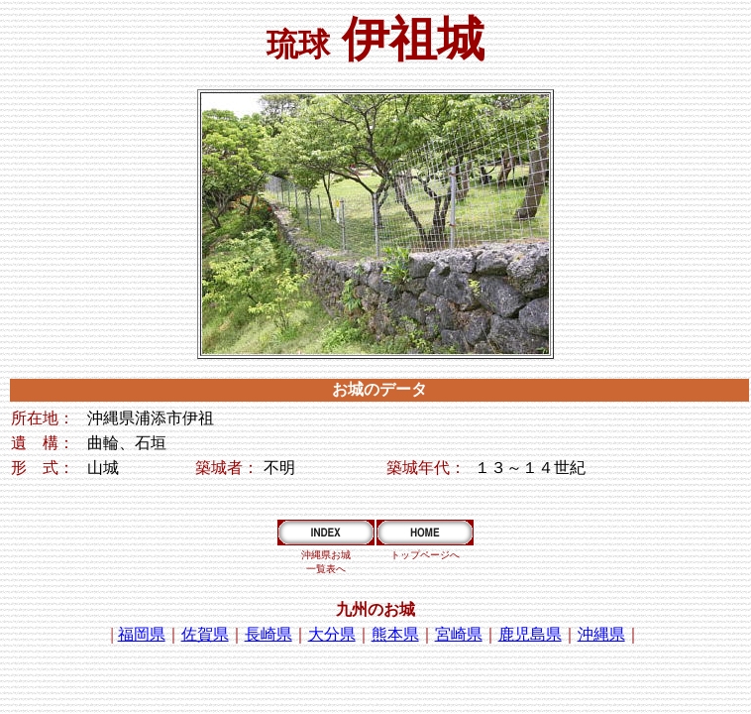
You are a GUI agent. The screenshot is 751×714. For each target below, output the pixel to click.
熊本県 (395, 634)
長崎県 (268, 634)
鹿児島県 (530, 634)
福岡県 (141, 634)
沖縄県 (601, 634)
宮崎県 (459, 634)
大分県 (332, 634)
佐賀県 (205, 634)
